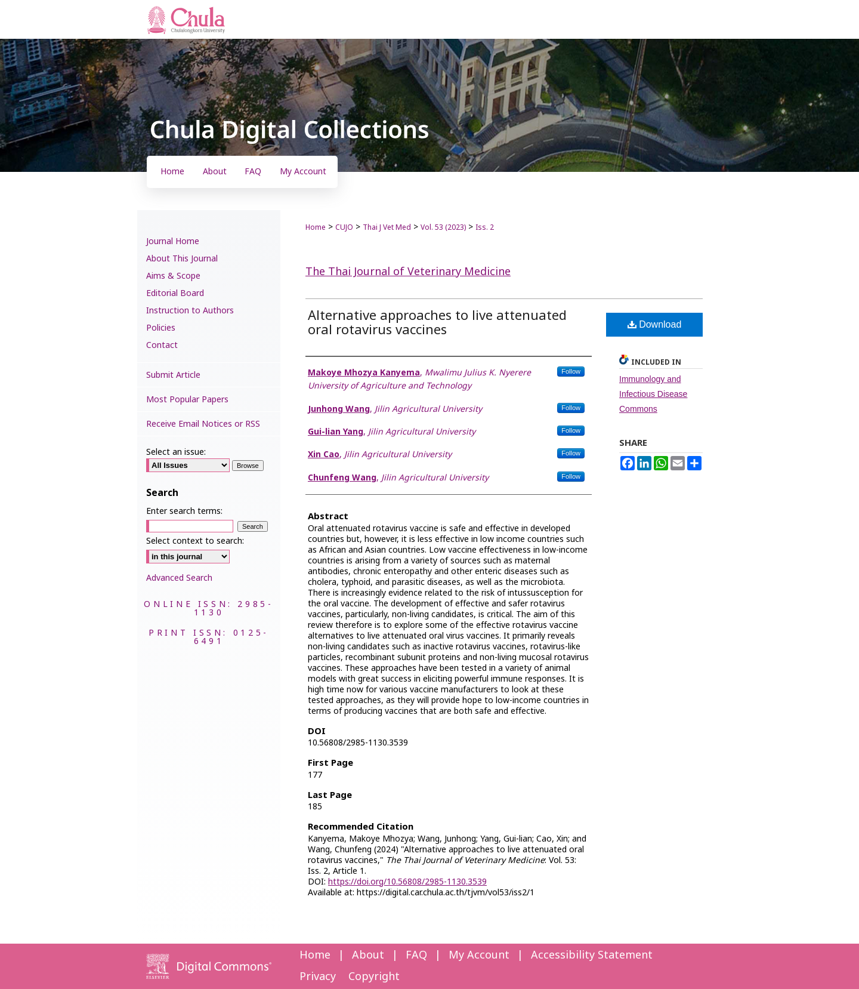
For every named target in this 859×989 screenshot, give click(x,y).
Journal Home (172, 241)
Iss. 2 (484, 227)
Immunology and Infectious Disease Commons (653, 394)
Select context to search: (195, 541)
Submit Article (173, 375)
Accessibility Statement (592, 955)
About (368, 955)
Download (655, 324)
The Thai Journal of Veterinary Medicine (408, 272)
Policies (160, 328)
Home (315, 227)
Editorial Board (175, 293)
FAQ (416, 955)
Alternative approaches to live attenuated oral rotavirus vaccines (437, 323)
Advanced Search (179, 578)
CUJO (344, 227)
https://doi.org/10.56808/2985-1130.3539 (407, 882)
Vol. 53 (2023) (443, 227)
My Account (479, 955)
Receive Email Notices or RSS (203, 424)
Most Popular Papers (187, 399)
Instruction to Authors (190, 310)
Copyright (374, 977)
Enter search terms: (184, 511)
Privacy (317, 977)
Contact (162, 345)
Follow (570, 371)
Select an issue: (176, 452)
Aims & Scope (173, 276)
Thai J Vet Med (387, 227)
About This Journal (182, 258)
